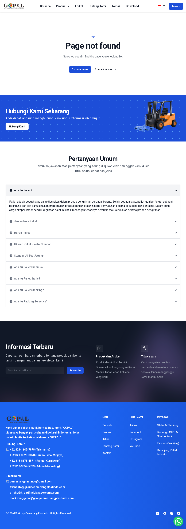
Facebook (136, 432)
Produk (62, 6)
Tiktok (133, 425)
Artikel (79, 6)
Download (132, 6)
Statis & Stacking (167, 425)
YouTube (135, 446)
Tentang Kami (97, 6)
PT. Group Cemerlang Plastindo (31, 513)
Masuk (176, 6)
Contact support (106, 69)
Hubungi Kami (17, 126)
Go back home (80, 69)
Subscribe (75, 370)
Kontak (115, 6)
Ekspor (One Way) (168, 443)
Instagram (136, 439)
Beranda (45, 6)
